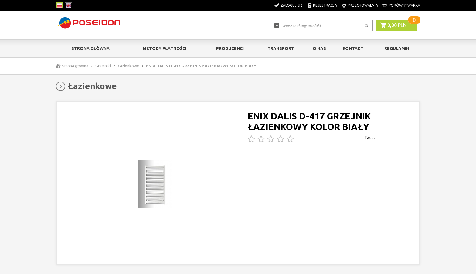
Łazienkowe (128, 66)
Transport (280, 48)
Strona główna (90, 48)
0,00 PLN (396, 25)
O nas (319, 48)
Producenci (230, 48)
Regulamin (396, 48)
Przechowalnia (363, 5)
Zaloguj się (291, 5)
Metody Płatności (164, 48)
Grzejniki (103, 66)
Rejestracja (325, 5)
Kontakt (353, 48)
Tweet (370, 137)
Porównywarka (404, 5)
